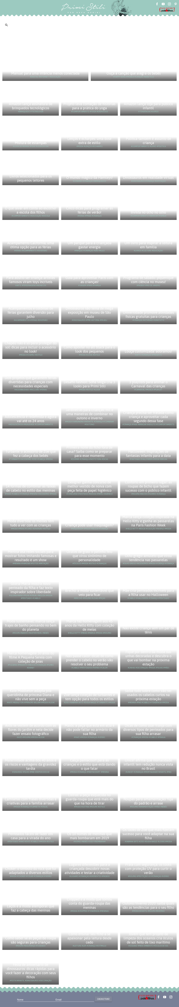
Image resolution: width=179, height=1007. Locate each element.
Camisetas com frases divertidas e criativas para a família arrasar (30, 801)
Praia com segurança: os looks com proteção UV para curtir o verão (148, 869)
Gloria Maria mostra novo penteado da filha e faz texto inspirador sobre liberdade (31, 588)
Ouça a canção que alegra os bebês (134, 73)
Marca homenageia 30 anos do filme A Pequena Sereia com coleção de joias (30, 657)
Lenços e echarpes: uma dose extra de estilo (89, 141)
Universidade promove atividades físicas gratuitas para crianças (148, 314)
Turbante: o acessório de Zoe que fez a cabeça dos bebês (30, 454)
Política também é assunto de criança (148, 141)
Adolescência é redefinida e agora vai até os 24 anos (30, 419)
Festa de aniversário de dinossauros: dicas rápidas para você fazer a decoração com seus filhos (30, 971)
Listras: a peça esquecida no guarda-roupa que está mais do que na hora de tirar (89, 799)
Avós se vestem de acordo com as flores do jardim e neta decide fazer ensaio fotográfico (30, 729)
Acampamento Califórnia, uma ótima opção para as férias (30, 245)
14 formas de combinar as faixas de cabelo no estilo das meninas (31, 488)
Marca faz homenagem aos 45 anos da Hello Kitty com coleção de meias (89, 625)
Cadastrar (103, 999)
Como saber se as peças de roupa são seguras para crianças (30, 940)
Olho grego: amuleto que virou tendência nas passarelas (148, 558)
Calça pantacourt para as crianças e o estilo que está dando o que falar (89, 764)
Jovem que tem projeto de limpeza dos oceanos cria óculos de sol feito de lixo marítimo (148, 938)
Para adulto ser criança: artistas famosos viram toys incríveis (30, 280)
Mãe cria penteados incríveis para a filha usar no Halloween (148, 593)
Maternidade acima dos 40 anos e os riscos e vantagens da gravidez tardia (30, 764)
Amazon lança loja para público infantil (148, 106)
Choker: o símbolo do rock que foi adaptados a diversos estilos (30, 871)
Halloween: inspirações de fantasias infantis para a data (148, 454)
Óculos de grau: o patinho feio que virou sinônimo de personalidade (89, 556)
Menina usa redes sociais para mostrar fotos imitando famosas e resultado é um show (30, 556)
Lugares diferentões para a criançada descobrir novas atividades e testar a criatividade (89, 869)
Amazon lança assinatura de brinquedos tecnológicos (30, 106)
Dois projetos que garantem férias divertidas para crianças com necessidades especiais (30, 382)
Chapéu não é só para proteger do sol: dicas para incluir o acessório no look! (31, 347)
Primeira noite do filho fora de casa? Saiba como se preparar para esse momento (89, 451)
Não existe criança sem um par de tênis (148, 630)
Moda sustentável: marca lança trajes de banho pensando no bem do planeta (30, 625)
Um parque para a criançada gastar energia (89, 245)
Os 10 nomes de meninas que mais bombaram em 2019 (89, 836)
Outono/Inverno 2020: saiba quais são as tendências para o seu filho (148, 905)
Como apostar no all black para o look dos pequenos (89, 349)
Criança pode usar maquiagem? (89, 525)
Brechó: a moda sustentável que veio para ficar (89, 593)
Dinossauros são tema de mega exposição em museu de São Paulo (89, 312)
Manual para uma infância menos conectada (45, 73)
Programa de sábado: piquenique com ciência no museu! (148, 280)
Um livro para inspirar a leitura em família (148, 245)
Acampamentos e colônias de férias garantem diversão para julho (31, 312)
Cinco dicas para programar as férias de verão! (89, 210)
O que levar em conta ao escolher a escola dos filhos (30, 210)
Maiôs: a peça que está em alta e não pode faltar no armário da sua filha (89, 729)
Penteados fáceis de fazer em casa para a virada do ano (30, 836)
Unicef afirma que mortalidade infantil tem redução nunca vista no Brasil (148, 764)
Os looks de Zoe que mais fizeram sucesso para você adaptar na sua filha (148, 834)
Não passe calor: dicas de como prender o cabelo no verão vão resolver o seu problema (89, 660)
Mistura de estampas (31, 143)
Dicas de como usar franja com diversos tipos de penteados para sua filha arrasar (148, 729)
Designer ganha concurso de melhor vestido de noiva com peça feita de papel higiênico (89, 486)
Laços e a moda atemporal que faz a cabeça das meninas (30, 908)
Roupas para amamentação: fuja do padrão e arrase (148, 801)
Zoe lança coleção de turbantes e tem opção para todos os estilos (89, 697)
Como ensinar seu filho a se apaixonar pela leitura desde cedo (89, 938)
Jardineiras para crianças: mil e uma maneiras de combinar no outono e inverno (89, 414)
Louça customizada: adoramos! (148, 351)
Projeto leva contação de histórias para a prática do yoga (89, 106)
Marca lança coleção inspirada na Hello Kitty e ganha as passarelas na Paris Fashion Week (148, 521)
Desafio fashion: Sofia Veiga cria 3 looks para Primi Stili (89, 384)
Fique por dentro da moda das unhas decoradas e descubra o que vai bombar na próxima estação (148, 658)
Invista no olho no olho (148, 212)
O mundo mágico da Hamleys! (89, 178)
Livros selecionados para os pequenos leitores (31, 178)
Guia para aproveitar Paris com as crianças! (89, 280)
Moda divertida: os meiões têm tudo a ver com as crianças (30, 523)
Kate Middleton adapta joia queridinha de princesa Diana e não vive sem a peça (30, 695)
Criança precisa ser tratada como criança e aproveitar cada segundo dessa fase (148, 417)
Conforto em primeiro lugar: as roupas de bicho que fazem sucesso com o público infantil (148, 486)
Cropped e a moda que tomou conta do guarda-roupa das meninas (89, 903)
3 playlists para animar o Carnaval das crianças (148, 384)
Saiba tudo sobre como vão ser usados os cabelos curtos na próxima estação (148, 695)
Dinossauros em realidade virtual (148, 178)
